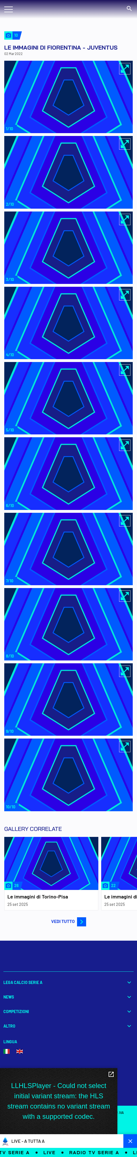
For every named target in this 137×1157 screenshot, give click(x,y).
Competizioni (68, 1011)
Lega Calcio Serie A (68, 982)
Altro (68, 1026)
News (68, 997)
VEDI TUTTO (68, 921)
